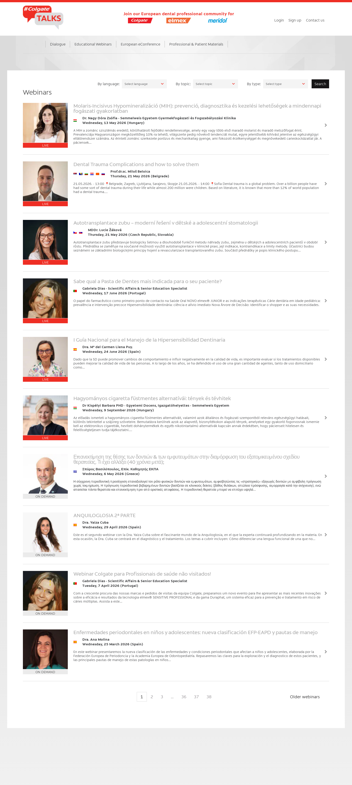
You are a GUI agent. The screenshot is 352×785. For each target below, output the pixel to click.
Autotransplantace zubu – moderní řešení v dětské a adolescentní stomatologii (165, 222)
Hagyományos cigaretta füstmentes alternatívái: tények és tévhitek (152, 397)
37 (196, 696)
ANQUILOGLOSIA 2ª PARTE (104, 514)
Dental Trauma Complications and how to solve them (136, 163)
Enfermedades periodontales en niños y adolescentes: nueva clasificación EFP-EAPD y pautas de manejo (195, 631)
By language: (109, 83)
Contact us (315, 19)
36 (183, 696)
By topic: (183, 83)
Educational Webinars (93, 43)
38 (209, 696)
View (326, 125)
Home (38, 48)
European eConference (140, 43)
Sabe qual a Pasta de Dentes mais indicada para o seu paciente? (147, 280)
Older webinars (305, 696)
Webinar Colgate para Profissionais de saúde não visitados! (142, 573)
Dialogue (58, 43)
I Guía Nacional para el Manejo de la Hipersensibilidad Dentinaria (149, 339)
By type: (254, 83)
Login (279, 19)
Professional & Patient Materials (196, 43)
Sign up (294, 19)
